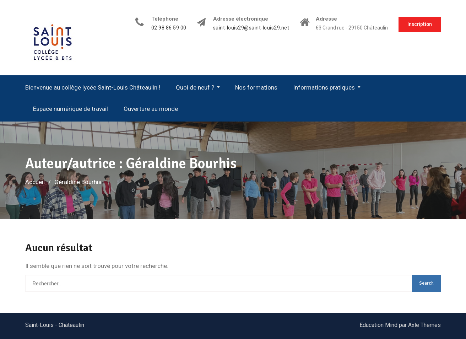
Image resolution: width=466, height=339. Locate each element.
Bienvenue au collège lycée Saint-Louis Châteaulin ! (92, 87)
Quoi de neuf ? (195, 87)
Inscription (419, 24)
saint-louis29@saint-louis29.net (251, 28)
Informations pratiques (324, 87)
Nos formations (256, 87)
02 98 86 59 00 (168, 28)
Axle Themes (424, 325)
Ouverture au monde (151, 108)
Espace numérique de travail (70, 108)
